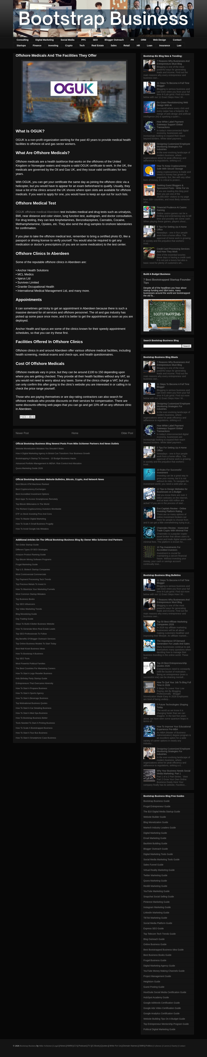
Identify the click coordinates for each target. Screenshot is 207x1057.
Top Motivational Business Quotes (31, 703)
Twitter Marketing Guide (155, 875)
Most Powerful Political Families (30, 663)
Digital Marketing (44, 40)
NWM (69, 1046)
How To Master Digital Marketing (31, 519)
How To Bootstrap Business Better (32, 718)
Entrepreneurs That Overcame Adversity (34, 683)
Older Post (127, 433)
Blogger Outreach (114, 40)
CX (75, 1046)
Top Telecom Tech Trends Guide (159, 934)
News (62, 1046)
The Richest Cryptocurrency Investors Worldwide (38, 509)
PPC (83, 40)
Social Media (67, 40)
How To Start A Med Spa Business (32, 713)
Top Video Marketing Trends (29, 609)
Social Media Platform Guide (157, 923)
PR (132, 40)
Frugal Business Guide (154, 960)
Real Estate (98, 45)
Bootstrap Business (28, 1046)
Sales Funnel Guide (153, 864)
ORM (143, 40)
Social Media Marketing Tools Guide (161, 859)
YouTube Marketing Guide (156, 891)
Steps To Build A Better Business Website (35, 624)
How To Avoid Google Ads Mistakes (32, 529)
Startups (21, 45)
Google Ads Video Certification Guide (162, 1008)
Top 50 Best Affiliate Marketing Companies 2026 (172, 623)
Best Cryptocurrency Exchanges (31, 489)
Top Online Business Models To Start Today (36, 643)
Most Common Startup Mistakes (31, 594)
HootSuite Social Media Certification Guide (164, 992)
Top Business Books (25, 599)
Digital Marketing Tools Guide (158, 854)
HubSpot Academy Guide (156, 997)
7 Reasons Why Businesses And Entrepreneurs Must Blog (173, 62)
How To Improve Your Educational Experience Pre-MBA (174, 728)
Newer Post (22, 433)
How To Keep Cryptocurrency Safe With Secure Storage (171, 167)
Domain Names (130, 1046)
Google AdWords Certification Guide (161, 1002)
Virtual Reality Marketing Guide (159, 870)
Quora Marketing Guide (155, 880)
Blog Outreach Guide (154, 939)
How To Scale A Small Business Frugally (34, 524)
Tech (82, 45)
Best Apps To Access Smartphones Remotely (37, 499)
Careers (166, 1046)
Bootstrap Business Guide (156, 801)
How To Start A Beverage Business (32, 698)
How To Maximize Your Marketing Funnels (35, 589)
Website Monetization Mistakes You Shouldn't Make (40, 448)
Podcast (82, 1046)
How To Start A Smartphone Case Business (36, 738)
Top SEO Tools (23, 658)
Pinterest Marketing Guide (156, 902)
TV (89, 1046)
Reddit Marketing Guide (155, 886)
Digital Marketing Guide (155, 833)
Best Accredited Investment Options (32, 494)
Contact (177, 40)
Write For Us (115, 1046)
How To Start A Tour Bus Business (31, 733)
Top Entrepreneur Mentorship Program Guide (166, 1024)
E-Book (95, 1046)
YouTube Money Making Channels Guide (164, 971)
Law (179, 45)
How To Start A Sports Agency (30, 693)
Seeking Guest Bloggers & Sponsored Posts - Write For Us (173, 186)
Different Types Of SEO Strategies (32, 549)
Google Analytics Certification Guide (161, 1013)
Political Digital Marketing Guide (159, 1029)
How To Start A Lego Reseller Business (34, 673)
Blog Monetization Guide (155, 822)
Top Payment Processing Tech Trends (33, 579)
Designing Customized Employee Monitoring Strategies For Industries (173, 147)
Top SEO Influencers (25, 604)
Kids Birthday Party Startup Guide (31, 678)
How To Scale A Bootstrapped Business (34, 728)
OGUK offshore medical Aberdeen (38, 212)
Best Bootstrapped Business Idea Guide (163, 949)
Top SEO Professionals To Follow (31, 634)
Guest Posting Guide (153, 987)
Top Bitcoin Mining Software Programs (33, 559)
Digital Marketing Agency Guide (159, 965)
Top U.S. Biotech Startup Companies (33, 569)
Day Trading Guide (24, 619)
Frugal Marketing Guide (27, 564)
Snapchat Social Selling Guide (158, 896)
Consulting (22, 40)
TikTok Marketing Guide (155, 917)
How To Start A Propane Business (31, 688)
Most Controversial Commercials (31, 574)
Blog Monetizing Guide (26, 614)
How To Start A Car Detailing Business (33, 708)
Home (75, 433)
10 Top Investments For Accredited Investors (168, 548)
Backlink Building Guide (155, 843)
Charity (174, 1046)
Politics (149, 1046)
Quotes (104, 1046)
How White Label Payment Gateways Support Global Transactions (170, 124)
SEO (95, 40)
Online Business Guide (154, 944)
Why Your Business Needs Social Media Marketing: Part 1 (173, 772)
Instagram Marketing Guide (157, 907)
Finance (37, 45)
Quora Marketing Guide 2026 (29, 468)
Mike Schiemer (45, 1046)
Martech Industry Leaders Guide (159, 827)
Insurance (164, 45)
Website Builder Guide (154, 817)
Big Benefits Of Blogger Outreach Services (35, 639)
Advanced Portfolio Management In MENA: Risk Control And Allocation (49, 463)
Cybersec (158, 1046)
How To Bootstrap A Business (29, 653)
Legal (56, 1046)
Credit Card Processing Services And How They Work (173, 250)
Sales (114, 45)
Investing (53, 45)
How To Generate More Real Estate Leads (35, 629)
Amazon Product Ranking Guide (31, 554)
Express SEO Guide (153, 928)
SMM (141, 1046)
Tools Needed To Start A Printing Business (35, 723)
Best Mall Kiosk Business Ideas (30, 648)
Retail (127, 45)
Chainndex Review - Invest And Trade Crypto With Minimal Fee (172, 529)
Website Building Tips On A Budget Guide (164, 1018)
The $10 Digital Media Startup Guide (161, 811)
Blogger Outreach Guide (155, 849)
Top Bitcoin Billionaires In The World (32, 504)
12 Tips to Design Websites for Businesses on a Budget (172, 490)
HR (138, 45)
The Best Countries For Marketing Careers (35, 668)
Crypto (68, 45)
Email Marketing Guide (154, 838)
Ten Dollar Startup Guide (27, 544)
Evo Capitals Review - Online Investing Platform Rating (171, 510)
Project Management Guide (157, 976)
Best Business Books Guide (157, 955)
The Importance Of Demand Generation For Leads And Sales (173, 642)
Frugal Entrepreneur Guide (156, 806)
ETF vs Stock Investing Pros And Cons (34, 514)
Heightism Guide (151, 981)
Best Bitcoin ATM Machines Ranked (32, 484)
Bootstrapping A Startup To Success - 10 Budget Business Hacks (46, 458)
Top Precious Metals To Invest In (31, 584)
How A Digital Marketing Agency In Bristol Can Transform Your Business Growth (53, 453)
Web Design (159, 40)
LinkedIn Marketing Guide (156, 912)
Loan (149, 45)
